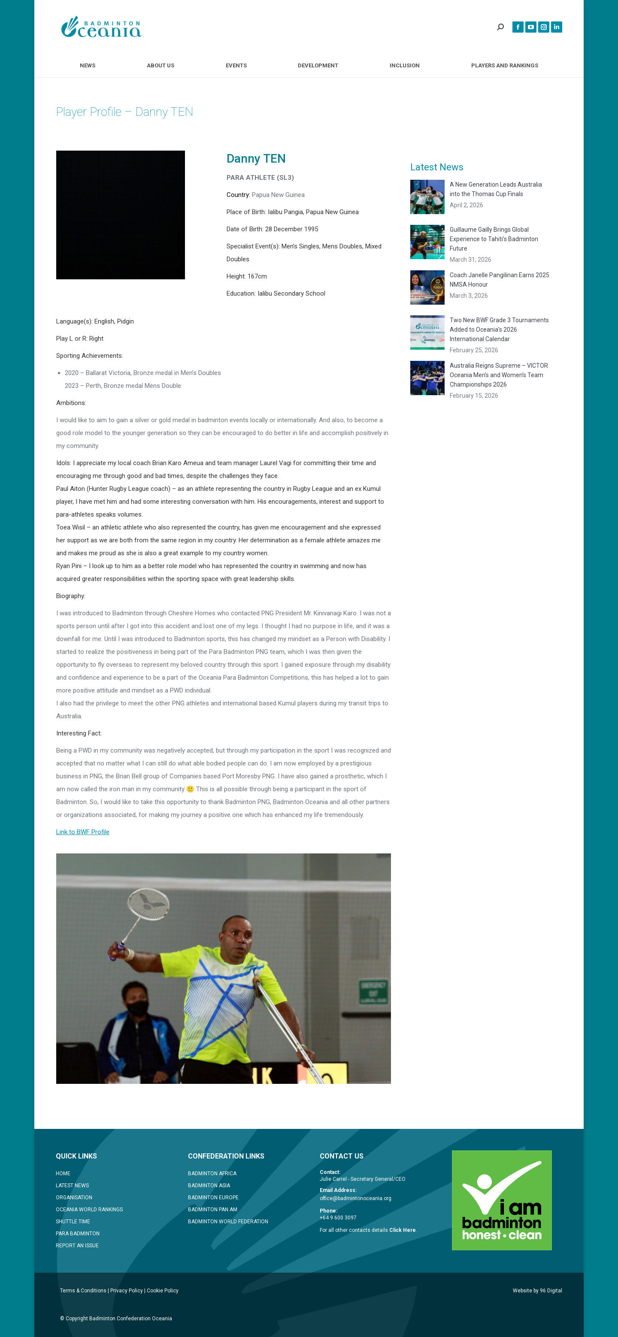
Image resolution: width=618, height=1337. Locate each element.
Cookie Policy (163, 1291)
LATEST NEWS (72, 1186)
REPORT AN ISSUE (77, 1246)
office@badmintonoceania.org (355, 1198)
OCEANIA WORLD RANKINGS (89, 1210)
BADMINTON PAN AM (212, 1210)
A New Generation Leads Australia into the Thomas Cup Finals (496, 189)
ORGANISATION (74, 1198)
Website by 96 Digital (537, 1291)
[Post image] (427, 197)
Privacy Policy (126, 1291)
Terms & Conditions (83, 1291)
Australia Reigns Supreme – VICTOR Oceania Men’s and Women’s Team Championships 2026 (499, 375)
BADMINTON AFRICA (212, 1174)
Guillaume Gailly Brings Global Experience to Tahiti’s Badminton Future (494, 239)
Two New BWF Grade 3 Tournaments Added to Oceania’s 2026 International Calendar (499, 329)
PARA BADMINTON (78, 1234)
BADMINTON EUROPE (213, 1198)
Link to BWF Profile (82, 832)
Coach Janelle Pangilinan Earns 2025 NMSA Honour (499, 280)
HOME (63, 1174)
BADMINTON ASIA (209, 1186)
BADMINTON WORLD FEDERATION (228, 1222)
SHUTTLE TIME (73, 1222)
